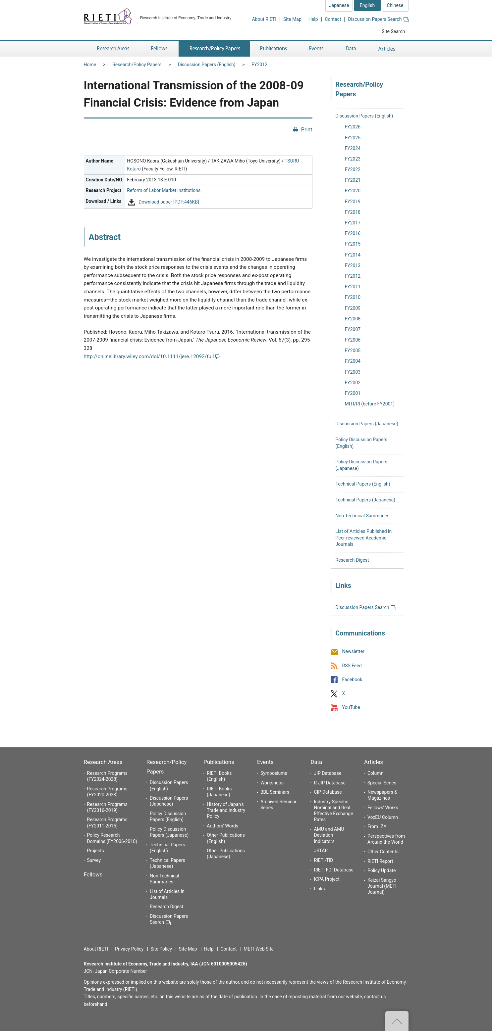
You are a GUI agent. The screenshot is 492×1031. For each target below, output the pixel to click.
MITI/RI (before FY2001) (370, 403)
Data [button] (351, 49)
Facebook (352, 679)
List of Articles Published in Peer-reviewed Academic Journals (364, 538)
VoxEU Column (382, 817)
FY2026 (353, 126)
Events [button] (316, 49)
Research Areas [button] (112, 49)
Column (375, 773)
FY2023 (353, 159)
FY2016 (353, 233)
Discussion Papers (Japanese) (367, 423)
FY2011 (353, 286)
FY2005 (353, 350)
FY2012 (260, 64)
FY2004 (353, 361)
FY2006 (353, 340)
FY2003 (353, 372)
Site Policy (161, 949)
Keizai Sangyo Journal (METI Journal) (382, 886)
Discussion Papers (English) (207, 64)
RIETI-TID (323, 860)
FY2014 (353, 255)
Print (306, 129)
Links (319, 888)
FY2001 (353, 393)
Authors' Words (222, 825)
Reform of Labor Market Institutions (163, 190)
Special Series (381, 782)
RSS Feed (352, 665)
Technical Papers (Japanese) (365, 499)
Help (313, 19)
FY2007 (353, 329)
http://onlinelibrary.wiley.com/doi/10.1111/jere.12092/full (152, 356)
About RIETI (264, 19)
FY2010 (353, 297)
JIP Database (327, 773)
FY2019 (353, 201)
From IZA (376, 826)
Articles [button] (388, 49)
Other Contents (383, 851)
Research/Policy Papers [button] (214, 49)
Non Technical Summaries (363, 515)
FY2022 (353, 169)
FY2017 (353, 222)
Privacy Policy (129, 949)
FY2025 (353, 137)
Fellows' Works (382, 807)
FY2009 (353, 308)
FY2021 (353, 180)
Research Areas (103, 762)
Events (265, 762)
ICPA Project (327, 879)
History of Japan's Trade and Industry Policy (226, 810)
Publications (218, 762)
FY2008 (353, 318)
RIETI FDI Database (334, 869)
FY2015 (353, 244)
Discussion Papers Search (378, 19)
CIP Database (328, 792)
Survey (94, 860)
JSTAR (321, 850)
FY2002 (353, 382)
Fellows (93, 874)
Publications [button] (274, 49)
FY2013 (353, 265)
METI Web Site (259, 949)
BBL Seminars (274, 792)
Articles (373, 762)
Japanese (339, 5)
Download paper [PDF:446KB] (168, 202)
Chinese (395, 5)
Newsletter (353, 651)
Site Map (292, 19)
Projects (95, 850)
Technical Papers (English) (363, 484)
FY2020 (353, 190)
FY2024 (353, 148)
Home (90, 64)
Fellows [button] (159, 49)
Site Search (393, 31)
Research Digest (352, 560)
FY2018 (353, 212)
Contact (333, 19)
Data (316, 762)
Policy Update (381, 870)
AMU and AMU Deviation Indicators (329, 835)
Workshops (272, 782)
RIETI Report (380, 861)
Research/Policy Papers (136, 64)
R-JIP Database (329, 782)
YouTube (351, 707)
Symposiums (273, 773)
